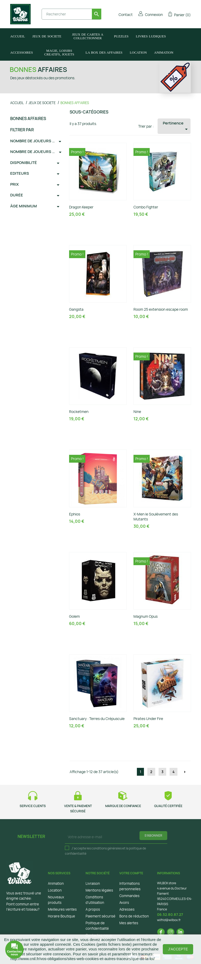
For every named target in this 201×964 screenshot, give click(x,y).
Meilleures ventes (62, 909)
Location (55, 890)
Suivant (185, 772)
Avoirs (124, 902)
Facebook (161, 932)
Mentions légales (99, 890)
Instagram (171, 932)
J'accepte (178, 949)
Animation (56, 883)
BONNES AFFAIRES (28, 118)
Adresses (127, 909)
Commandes (129, 895)
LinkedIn (180, 932)
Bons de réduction (134, 916)
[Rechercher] (71, 14)
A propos (93, 909)
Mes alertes (128, 923)
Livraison (93, 883)
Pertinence (176, 126)
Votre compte (131, 873)
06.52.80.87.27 (170, 914)
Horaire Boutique (61, 916)
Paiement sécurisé (100, 916)
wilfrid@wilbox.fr (169, 920)
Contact (122, 14)
